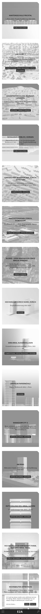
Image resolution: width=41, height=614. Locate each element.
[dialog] (21, 601)
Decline (27, 604)
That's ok (33, 604)
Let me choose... (10, 604)
